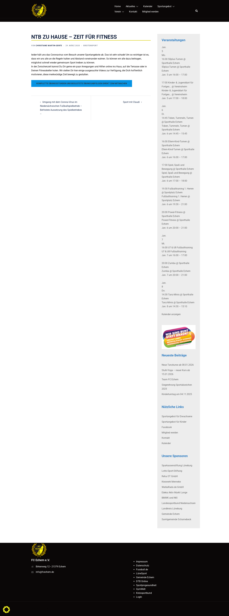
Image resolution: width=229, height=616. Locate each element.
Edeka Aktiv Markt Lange (174, 492)
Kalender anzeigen (171, 314)
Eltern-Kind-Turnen (171, 149)
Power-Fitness (169, 220)
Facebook (167, 427)
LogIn (139, 597)
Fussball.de (142, 569)
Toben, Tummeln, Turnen (174, 125)
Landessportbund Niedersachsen (179, 503)
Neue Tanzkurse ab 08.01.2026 (178, 364)
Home (117, 6)
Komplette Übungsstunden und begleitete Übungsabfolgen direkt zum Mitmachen (81, 83)
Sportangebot (164, 6)
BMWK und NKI (169, 497)
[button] (6, 609)
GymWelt (140, 589)
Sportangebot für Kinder (174, 421)
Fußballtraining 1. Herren (174, 196)
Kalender (147, 6)
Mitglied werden (150, 11)
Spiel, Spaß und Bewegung (175, 172)
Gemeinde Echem (171, 514)
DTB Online (142, 581)
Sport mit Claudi (131, 102)
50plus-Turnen (169, 66)
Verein (117, 11)
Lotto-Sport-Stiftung (172, 470)
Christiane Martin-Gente (49, 46)
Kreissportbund (144, 593)
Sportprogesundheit (146, 585)
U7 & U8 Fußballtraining (174, 251)
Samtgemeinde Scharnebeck (176, 519)
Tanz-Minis (167, 302)
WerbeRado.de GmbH (173, 487)
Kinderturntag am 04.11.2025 (177, 394)
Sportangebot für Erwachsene (177, 416)
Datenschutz (142, 565)
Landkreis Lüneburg (172, 508)
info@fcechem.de (45, 572)
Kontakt (133, 11)
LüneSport (141, 573)
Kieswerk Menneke (171, 481)
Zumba (165, 271)
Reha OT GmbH (170, 476)
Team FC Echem (170, 379)
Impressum (142, 561)
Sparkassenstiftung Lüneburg (177, 465)
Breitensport (90, 46)
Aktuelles (130, 6)
